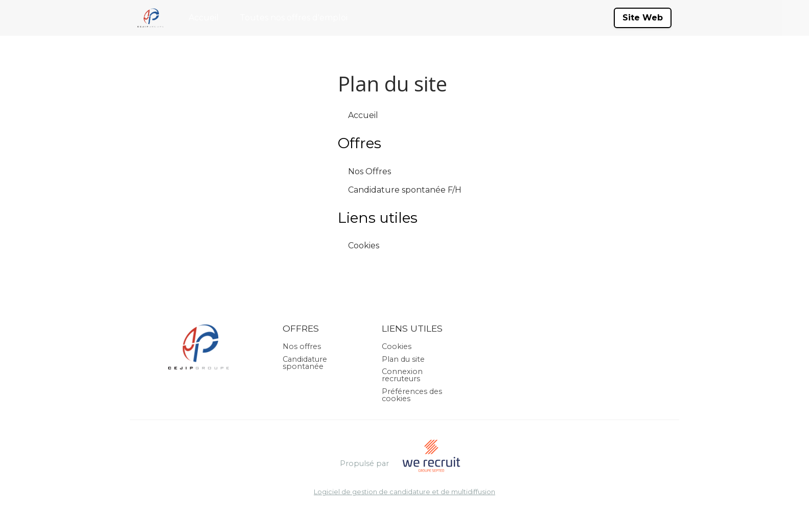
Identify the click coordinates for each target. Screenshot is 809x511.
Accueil (204, 17)
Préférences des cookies (412, 395)
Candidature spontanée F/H (404, 190)
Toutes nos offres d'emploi (294, 17)
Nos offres (302, 346)
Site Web (642, 17)
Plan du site (403, 359)
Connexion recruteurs (402, 375)
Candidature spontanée (305, 363)
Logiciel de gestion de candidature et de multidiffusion (404, 492)
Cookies (363, 245)
